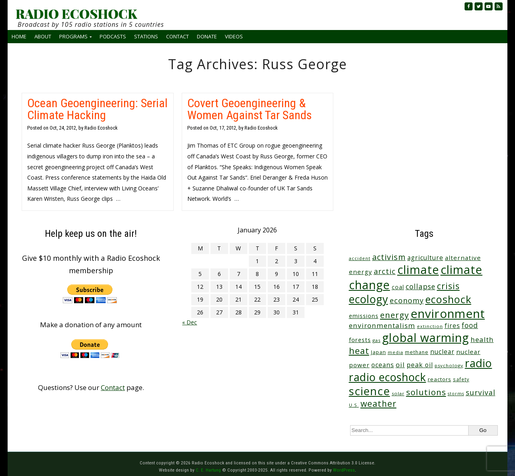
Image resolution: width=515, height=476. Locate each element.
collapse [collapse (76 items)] (420, 286)
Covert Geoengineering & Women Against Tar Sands (249, 109)
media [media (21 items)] (395, 352)
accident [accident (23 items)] (360, 258)
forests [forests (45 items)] (360, 340)
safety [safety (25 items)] (461, 379)
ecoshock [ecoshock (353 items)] (448, 299)
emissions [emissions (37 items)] (364, 316)
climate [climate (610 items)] (418, 269)
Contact (177, 36)
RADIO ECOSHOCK (76, 13)
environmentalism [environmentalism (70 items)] (382, 325)
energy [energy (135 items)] (394, 314)
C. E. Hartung (208, 470)
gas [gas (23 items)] (377, 340)
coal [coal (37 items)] (398, 287)
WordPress (344, 470)
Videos (234, 36)
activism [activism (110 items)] (389, 257)
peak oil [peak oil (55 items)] (420, 364)
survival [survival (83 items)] (480, 392)
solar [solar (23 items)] (398, 393)
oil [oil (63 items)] (400, 364)
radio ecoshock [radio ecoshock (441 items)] (387, 377)
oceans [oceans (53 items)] (382, 364)
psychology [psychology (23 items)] (449, 365)
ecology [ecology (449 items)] (368, 299)
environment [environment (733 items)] (448, 314)
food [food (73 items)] (470, 325)
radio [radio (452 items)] (478, 363)
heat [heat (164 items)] (359, 350)
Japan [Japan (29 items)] (378, 352)
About (42, 36)
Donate (207, 36)
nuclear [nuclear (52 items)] (442, 351)
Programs (73, 36)
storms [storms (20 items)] (456, 393)
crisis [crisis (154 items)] (448, 286)
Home (19, 36)
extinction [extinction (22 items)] (430, 326)
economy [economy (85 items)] (407, 300)
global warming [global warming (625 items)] (425, 337)
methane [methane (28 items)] (417, 352)
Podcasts (113, 36)
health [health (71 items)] (482, 339)
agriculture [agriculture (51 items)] (425, 257)
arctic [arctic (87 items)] (385, 271)
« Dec (189, 322)
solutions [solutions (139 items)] (426, 392)
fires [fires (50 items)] (452, 326)
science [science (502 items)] (369, 391)
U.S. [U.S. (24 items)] (354, 405)
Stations (146, 36)
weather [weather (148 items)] (379, 403)
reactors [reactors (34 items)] (439, 379)
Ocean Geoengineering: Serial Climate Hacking (97, 109)
